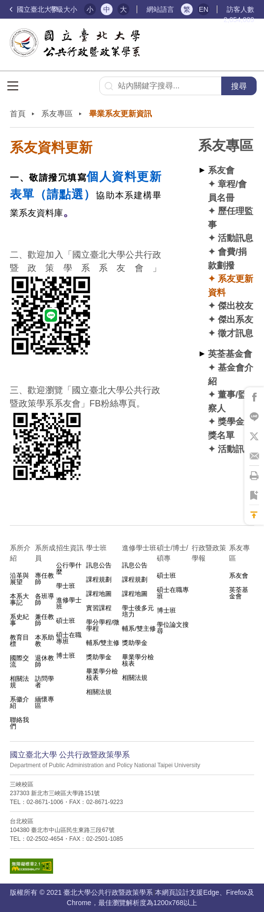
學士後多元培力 (138, 611)
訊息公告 (99, 565)
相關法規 (19, 682)
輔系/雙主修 (103, 642)
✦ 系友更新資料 (230, 285)
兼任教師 (44, 620)
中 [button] (106, 9)
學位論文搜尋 (173, 628)
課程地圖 (99, 593)
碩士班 (65, 620)
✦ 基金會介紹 (230, 374)
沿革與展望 (19, 579)
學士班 (65, 586)
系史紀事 (19, 620)
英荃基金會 (230, 354)
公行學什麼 (69, 568)
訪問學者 (44, 682)
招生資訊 (70, 548)
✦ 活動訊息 (230, 238)
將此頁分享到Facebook (254, 397)
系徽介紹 (19, 702)
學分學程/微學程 (103, 625)
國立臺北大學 (34, 9)
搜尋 (239, 86)
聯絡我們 (19, 723)
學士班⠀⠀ (101, 548)
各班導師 (44, 599)
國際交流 (19, 661)
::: (12, 106)
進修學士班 (69, 603)
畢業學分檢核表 (102, 674)
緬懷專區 (44, 702)
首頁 (18, 113)
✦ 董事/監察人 (227, 401)
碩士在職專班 (69, 638)
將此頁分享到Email (254, 456)
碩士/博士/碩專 (172, 553)
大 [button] (123, 9)
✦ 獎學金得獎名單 (230, 428)
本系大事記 (19, 599)
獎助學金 (99, 657)
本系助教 (44, 640)
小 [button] (90, 9)
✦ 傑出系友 (230, 319)
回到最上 (254, 515)
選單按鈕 (12, 85)
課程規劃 (99, 579)
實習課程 (99, 608)
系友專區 (57, 113)
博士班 (65, 655)
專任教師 (44, 579)
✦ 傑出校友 (230, 305)
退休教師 (44, 661)
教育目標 (19, 640)
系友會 (221, 170)
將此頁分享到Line (254, 417)
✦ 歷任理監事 (230, 218)
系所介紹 (20, 553)
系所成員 (45, 553)
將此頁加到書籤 (254, 495)
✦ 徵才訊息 (230, 333)
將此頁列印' (254, 475)
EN (203, 9)
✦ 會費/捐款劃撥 (227, 258)
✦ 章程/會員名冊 (227, 191)
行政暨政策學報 (209, 553)
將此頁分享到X (254, 436)
